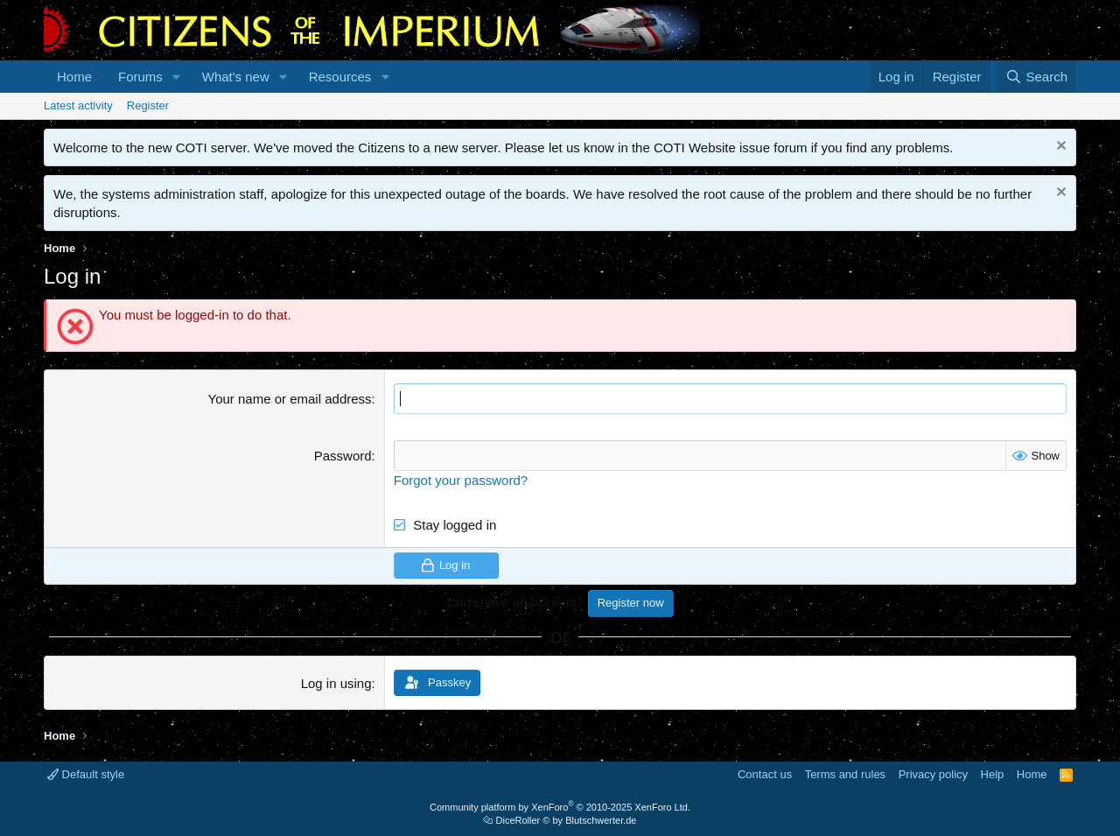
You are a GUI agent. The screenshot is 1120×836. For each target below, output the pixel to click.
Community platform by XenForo (560, 807)
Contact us (765, 774)
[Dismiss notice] (1059, 147)
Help (992, 774)
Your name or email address (290, 398)
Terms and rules (845, 774)
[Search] (1036, 76)
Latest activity (78, 105)
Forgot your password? (461, 480)
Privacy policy (933, 774)
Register (148, 105)
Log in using (336, 683)
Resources (340, 76)
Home (74, 76)
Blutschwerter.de (600, 820)
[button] (176, 76)
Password (343, 455)
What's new (236, 76)
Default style (85, 774)
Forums (140, 76)
